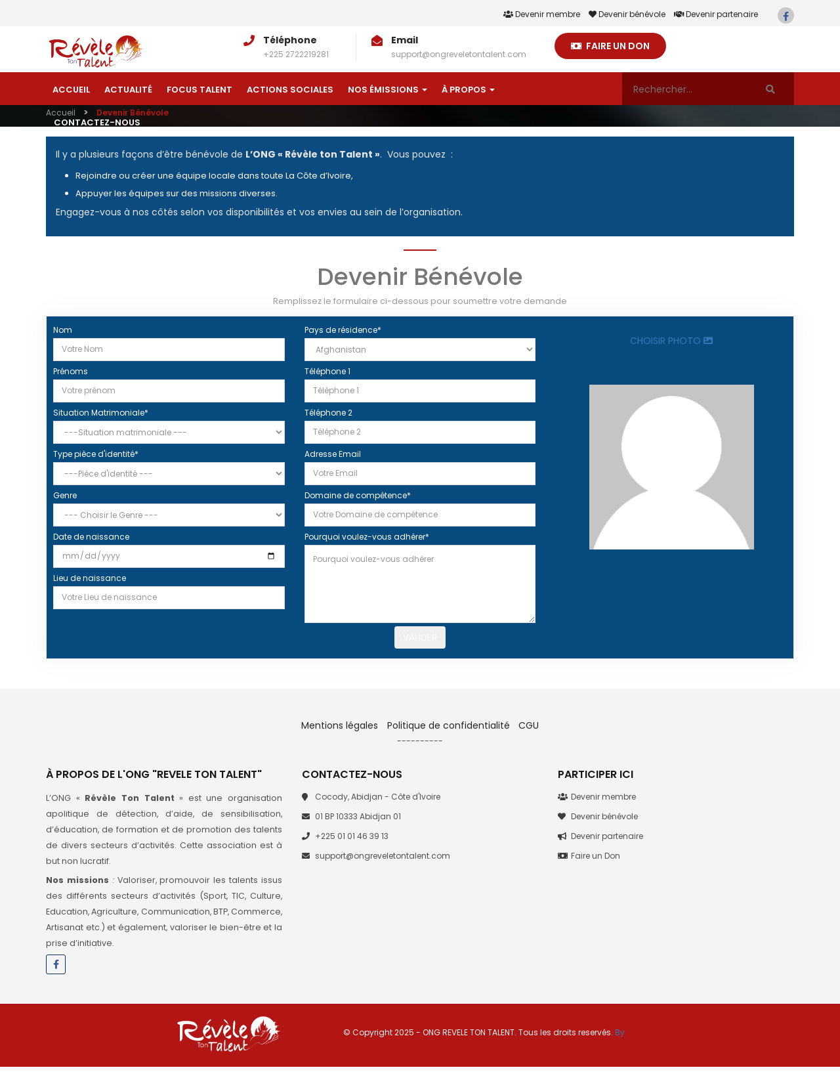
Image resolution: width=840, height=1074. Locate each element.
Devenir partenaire (716, 14)
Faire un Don (610, 46)
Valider (420, 641)
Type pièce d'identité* (95, 454)
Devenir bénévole (627, 14)
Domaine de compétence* (357, 495)
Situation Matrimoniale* (100, 412)
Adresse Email (332, 454)
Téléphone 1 (327, 371)
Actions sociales (290, 89)
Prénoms (70, 371)
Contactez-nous (97, 122)
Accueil (71, 89)
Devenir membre (541, 14)
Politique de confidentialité (448, 732)
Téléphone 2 (328, 412)
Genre (65, 495)
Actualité (128, 89)
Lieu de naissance (89, 578)
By (620, 1039)
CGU (528, 732)
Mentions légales (341, 732)
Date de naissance (91, 536)
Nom (62, 329)
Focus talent (199, 89)
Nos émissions (387, 89)
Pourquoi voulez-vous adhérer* (366, 536)
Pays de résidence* (342, 329)
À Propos (468, 89)
